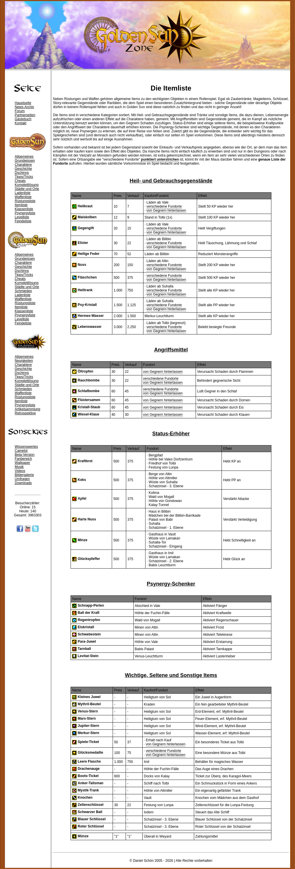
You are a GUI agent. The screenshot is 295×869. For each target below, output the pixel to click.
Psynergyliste (25, 213)
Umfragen (22, 479)
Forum (20, 111)
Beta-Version (25, 455)
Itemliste (21, 205)
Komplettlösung (27, 185)
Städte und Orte (27, 189)
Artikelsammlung (27, 409)
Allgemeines (24, 157)
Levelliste (22, 217)
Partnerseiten (25, 115)
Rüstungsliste (25, 201)
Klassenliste (24, 209)
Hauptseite (23, 103)
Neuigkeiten (24, 361)
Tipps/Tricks (24, 177)
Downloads (23, 483)
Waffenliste (23, 197)
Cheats (20, 181)
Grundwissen (25, 161)
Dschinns (22, 173)
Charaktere (23, 165)
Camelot (21, 451)
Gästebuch (23, 119)
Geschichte (23, 169)
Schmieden (23, 291)
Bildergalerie (24, 475)
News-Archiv (24, 107)
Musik (19, 467)
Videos (20, 471)
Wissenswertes (26, 447)
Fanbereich (23, 459)
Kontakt (21, 123)
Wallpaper (22, 463)
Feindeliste (23, 221)
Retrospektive (25, 413)
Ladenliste (23, 193)
